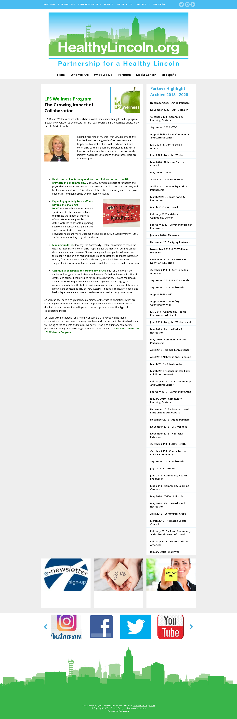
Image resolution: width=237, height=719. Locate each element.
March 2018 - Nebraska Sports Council (168, 522)
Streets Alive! (124, 4)
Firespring (123, 711)
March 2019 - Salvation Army (167, 364)
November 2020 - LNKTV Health (169, 109)
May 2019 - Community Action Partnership (168, 341)
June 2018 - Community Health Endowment (168, 477)
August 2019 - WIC (161, 294)
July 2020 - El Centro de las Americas (166, 146)
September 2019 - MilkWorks (167, 287)
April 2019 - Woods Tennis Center (170, 349)
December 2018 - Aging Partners (170, 419)
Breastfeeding (66, 4)
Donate (108, 4)
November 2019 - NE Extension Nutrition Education (168, 261)
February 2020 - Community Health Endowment (171, 226)
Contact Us (143, 4)
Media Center (146, 75)
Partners (124, 75)
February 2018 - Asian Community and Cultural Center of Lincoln (170, 532)
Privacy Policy (117, 708)
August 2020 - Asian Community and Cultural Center (169, 136)
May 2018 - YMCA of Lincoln (167, 496)
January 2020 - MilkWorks (165, 235)
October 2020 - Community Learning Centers (166, 118)
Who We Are (80, 75)
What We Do (103, 75)
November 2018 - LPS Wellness (168, 426)
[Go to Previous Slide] (46, 627)
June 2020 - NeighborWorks (166, 155)
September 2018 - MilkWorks (167, 461)
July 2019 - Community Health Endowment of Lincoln (168, 313)
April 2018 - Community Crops (168, 513)
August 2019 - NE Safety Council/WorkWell (165, 303)
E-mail (152, 705)
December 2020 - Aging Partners (170, 102)
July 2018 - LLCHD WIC (163, 468)
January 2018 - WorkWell (164, 551)
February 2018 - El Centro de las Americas (169, 543)
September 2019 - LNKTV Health (169, 280)
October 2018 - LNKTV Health (168, 444)
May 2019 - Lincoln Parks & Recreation (166, 330)
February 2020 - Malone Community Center (164, 215)
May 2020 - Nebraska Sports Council (167, 163)
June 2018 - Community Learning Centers (169, 487)
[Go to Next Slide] (191, 627)
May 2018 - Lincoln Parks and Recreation (167, 505)
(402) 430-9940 (140, 705)
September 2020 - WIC (163, 127)
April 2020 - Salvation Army (166, 179)
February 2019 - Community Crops (170, 391)
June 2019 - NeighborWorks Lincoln (171, 322)
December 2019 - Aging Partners (170, 242)
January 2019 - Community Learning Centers (166, 400)
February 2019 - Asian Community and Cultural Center (170, 383)
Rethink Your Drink (89, 4)
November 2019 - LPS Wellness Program (169, 250)
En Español (159, 4)
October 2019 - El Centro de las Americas (169, 271)
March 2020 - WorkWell (164, 207)
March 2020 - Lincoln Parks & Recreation (167, 198)
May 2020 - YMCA (160, 172)
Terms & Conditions (136, 708)
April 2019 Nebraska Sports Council (171, 357)
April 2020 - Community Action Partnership (168, 188)
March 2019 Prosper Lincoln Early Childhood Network (170, 372)
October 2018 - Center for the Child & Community (168, 452)
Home (61, 75)
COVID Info (49, 4)
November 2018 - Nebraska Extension (166, 435)
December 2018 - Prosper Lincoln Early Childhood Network (170, 411)
